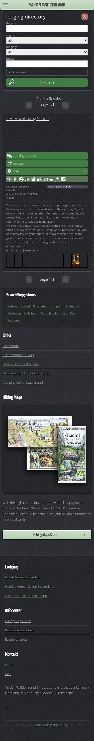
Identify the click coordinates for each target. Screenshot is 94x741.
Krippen (56, 306)
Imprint (10, 664)
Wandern (14, 320)
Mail (8, 674)
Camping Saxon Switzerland (23, 382)
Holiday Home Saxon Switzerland (26, 373)
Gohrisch (30, 313)
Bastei (25, 306)
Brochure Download (20, 630)
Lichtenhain (72, 306)
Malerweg (14, 313)
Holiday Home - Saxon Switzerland (30, 586)
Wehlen (13, 306)
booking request (25, 155)
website (18, 163)
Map (16, 171)
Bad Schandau (49, 313)
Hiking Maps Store (45, 534)
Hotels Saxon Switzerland (21, 364)
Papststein (40, 306)
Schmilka (68, 313)
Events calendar (16, 639)
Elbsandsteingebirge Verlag (50, 725)
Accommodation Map (18, 355)
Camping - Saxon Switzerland (26, 595)
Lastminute (11, 346)
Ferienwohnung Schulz (27, 118)
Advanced (19, 72)
